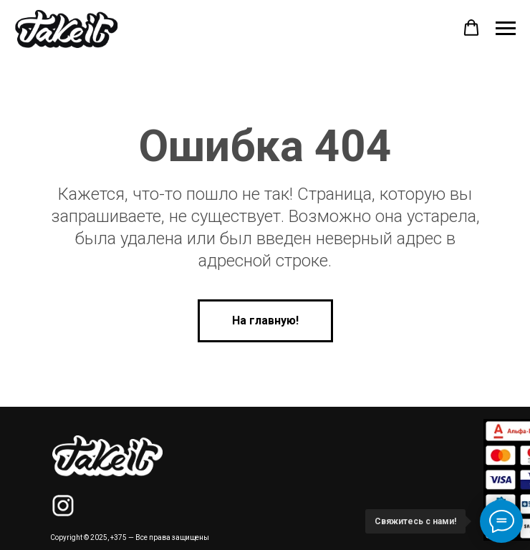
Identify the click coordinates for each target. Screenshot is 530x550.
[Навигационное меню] (506, 28)
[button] (471, 28)
